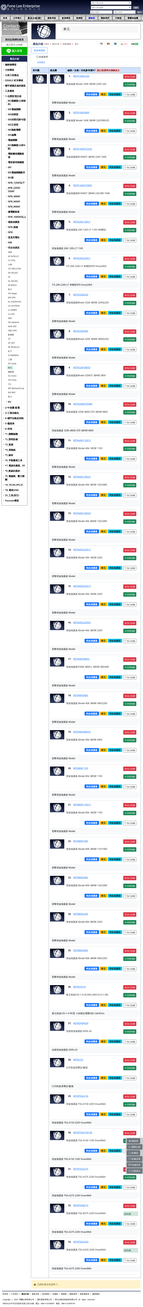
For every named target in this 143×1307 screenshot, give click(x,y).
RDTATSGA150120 (82, 1132)
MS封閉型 (13, 114)
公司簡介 (17, 18)
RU (9, 401)
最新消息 (51, 18)
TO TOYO (12, 376)
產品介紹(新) (35, 18)
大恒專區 (9, 69)
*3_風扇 (9, 444)
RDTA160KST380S (82, 185)
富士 (10, 289)
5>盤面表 (9, 423)
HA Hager (12, 293)
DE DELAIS (13, 272)
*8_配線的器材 (12, 470)
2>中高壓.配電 (12, 407)
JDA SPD (12, 297)
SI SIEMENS (13, 355)
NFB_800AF (14, 206)
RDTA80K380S (80, 950)
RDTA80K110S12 (82, 804)
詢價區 (79, 18)
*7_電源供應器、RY (15, 465)
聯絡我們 (105, 18)
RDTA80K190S (80, 841)
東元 (10, 367)
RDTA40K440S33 (82, 731)
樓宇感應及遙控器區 (15, 85)
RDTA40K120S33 (82, 476)
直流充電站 (13, 237)
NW (10, 242)
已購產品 (135, 1170)
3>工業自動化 (12, 413)
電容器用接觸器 (16, 162)
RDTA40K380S (80, 695)
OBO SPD (12, 330)
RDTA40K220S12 (82, 549)
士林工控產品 (12, 75)
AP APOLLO (13, 256)
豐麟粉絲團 (133, 18)
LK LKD (11, 314)
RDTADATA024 (80, 1023)
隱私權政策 (84, 1294)
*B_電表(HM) (12, 490)
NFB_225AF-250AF (14, 189)
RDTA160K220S (81, 76)
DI (9, 276)
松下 (10, 351)
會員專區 (66, 18)
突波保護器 (13, 247)
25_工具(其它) (12, 495)
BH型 (11, 177)
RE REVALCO (13, 347)
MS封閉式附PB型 (17, 119)
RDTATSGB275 (80, 1205)
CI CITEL (12, 260)
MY (10, 167)
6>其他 (8, 428)
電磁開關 (12, 140)
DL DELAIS (13, 281)
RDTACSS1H (79, 986)
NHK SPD (12, 326)
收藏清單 (135, 1158)
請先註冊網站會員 (14, 39)
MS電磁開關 (14, 109)
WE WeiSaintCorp (16, 388)
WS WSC (12, 392)
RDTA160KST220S (82, 149)
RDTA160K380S (81, 112)
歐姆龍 (11, 334)
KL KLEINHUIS (14, 301)
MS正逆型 (13, 124)
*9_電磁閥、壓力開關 (15, 478)
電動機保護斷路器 (16, 155)
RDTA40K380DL (81, 659)
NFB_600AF (14, 201)
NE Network (13, 322)
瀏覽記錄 (135, 1146)
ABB (10, 252)
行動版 (118, 18)
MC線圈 (12, 134)
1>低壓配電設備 (13, 96)
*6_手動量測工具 (13, 460)
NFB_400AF (14, 196)
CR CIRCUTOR (14, 268)
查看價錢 (130, 84)
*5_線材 (9, 455)
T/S (9, 384)
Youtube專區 (12, 500)
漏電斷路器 (13, 211)
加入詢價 (130, 76)
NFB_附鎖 (13, 227)
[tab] (41, 62)
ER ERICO (12, 285)
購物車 (92, 18)
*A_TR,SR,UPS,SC (14, 484)
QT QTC (11, 343)
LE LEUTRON (14, 305)
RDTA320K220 (80, 294)
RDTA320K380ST (82, 367)
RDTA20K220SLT (82, 258)
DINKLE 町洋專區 (14, 80)
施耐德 (11, 371)
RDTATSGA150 (80, 1096)
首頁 (5, 18)
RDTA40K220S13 (82, 586)
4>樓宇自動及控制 (14, 418)
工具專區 (9, 90)
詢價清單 (135, 1164)
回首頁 (5, 1294)
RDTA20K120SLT (82, 221)
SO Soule (12, 363)
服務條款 (96, 1294)
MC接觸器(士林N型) (16, 147)
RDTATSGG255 (80, 1241)
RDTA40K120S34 (82, 513)
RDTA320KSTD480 (82, 404)
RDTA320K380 (80, 331)
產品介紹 (55, 44)
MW (10, 318)
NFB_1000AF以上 (17, 216)
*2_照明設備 (11, 439)
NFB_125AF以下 (16, 182)
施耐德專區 (10, 64)
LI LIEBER (12, 310)
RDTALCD (78, 1059)
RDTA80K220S (80, 914)
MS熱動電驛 (14, 129)
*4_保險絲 (10, 449)
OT (9, 338)
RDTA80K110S (80, 768)
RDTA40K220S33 (82, 622)
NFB (10, 232)
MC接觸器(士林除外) (17, 102)
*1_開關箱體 (11, 434)
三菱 (10, 359)
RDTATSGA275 (80, 1169)
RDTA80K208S (80, 877)
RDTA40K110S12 (82, 440)
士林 (10, 264)
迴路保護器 (13, 222)
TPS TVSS (12, 380)
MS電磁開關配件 (16, 172)
